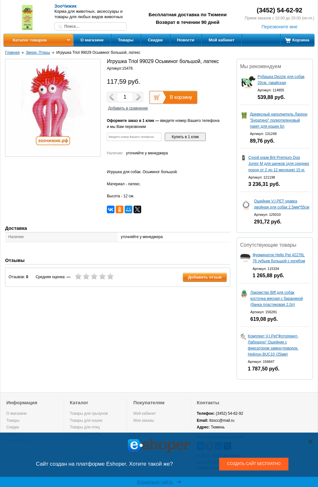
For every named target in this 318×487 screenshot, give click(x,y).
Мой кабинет (221, 40)
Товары (126, 40)
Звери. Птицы (38, 52)
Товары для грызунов (89, 413)
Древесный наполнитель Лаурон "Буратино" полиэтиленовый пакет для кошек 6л (279, 120)
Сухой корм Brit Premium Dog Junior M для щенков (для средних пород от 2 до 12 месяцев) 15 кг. (278, 163)
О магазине (92, 40)
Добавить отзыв (205, 277)
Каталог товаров (30, 40)
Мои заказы (143, 420)
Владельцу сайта (159, 481)
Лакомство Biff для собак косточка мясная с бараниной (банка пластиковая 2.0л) (276, 298)
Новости (186, 40)
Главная (12, 52)
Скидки (155, 40)
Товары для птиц (85, 427)
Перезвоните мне (279, 27)
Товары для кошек (86, 420)
